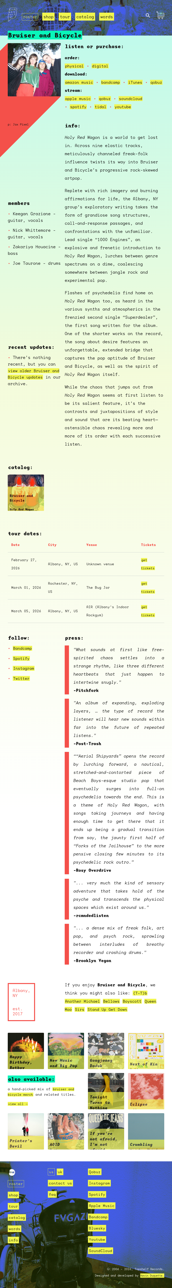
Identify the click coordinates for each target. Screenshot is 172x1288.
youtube (126, 110)
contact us (61, 1183)
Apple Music (103, 1205)
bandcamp (114, 78)
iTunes (139, 78)
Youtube (98, 1239)
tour (66, 16)
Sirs (81, 1013)
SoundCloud (101, 1250)
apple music (79, 102)
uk (60, 1171)
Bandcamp (23, 652)
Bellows (115, 1005)
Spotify (22, 662)
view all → (18, 1108)
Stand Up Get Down (110, 1013)
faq (52, 1194)
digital (102, 61)
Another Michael (84, 1005)
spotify (79, 110)
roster (30, 16)
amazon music (80, 78)
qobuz (76, 86)
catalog (86, 16)
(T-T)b (140, 997)
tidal (102, 110)
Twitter (22, 682)
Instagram (24, 672)
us (51, 1171)
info (14, 1240)
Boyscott (137, 1005)
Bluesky (98, 1228)
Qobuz (95, 1171)
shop (50, 16)
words (107, 16)
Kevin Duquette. (151, 1276)
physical (75, 61)
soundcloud (134, 102)
